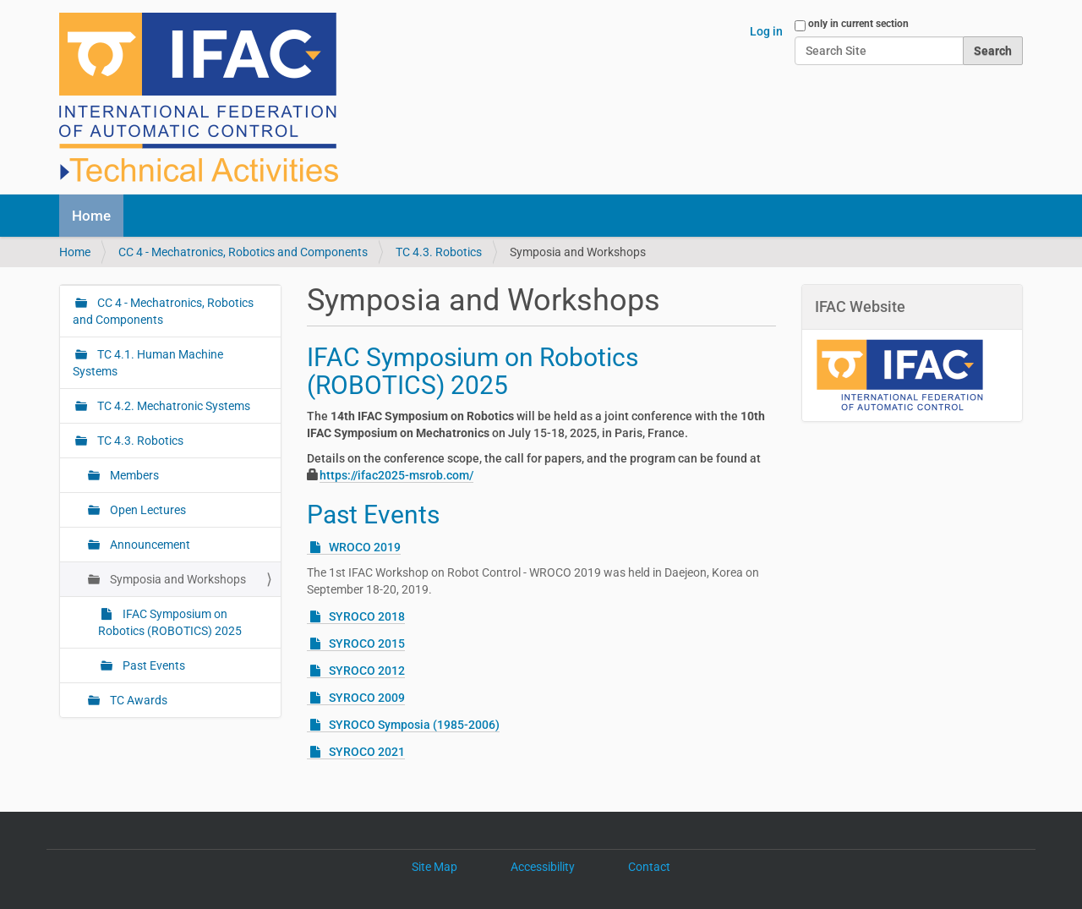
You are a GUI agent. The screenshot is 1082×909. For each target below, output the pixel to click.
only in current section (858, 24)
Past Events (373, 514)
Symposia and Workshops (176, 579)
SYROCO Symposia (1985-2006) (414, 724)
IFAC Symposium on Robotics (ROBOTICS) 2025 (472, 371)
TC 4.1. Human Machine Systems (148, 363)
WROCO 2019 (365, 547)
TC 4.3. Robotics (439, 252)
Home (91, 215)
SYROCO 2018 (367, 616)
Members (133, 475)
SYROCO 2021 (367, 751)
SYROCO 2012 (367, 670)
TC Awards (137, 700)
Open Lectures (146, 510)
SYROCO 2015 (367, 643)
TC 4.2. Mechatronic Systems (172, 406)
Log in (766, 31)
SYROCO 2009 (367, 697)
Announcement (148, 544)
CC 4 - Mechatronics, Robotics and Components (243, 252)
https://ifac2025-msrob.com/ (396, 475)
